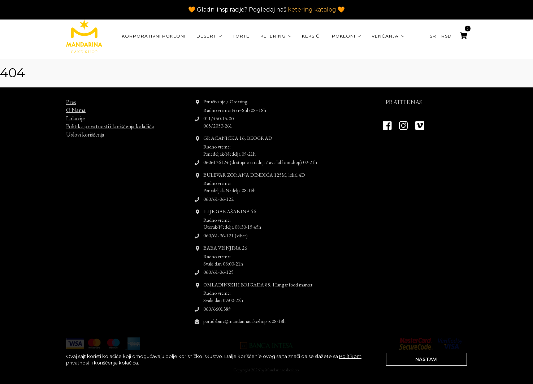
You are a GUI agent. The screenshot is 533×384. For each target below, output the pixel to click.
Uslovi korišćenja (85, 127)
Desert (206, 36)
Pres (71, 95)
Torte (241, 36)
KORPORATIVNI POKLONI (154, 36)
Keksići (311, 36)
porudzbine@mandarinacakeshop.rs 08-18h (244, 314)
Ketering (273, 36)
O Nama (76, 103)
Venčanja (385, 36)
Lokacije (75, 112)
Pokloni (343, 36)
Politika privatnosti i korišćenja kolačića (110, 120)
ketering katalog (312, 9)
